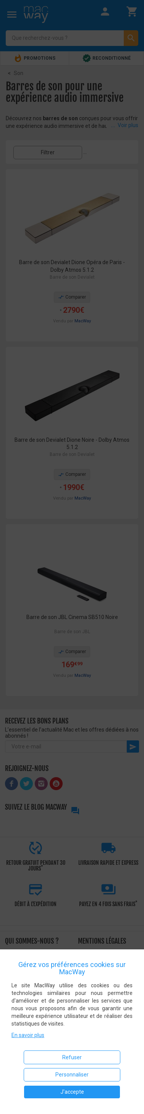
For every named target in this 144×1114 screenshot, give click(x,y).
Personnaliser (72, 1075)
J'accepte (72, 1092)
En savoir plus (27, 1035)
